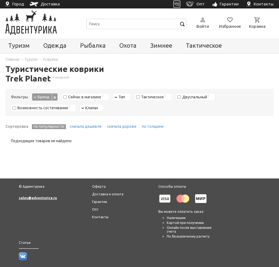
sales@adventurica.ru (38, 198)
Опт (95, 209)
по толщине (153, 126)
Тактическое (204, 45)
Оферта (99, 186)
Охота (128, 45)
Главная (12, 59)
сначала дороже (122, 126)
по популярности (49, 126)
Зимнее (161, 45)
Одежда (54, 45)
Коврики (50, 59)
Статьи (25, 242)
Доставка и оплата (107, 194)
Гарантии (99, 202)
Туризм (19, 45)
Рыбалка (93, 45)
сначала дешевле (86, 126)
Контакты (100, 217)
